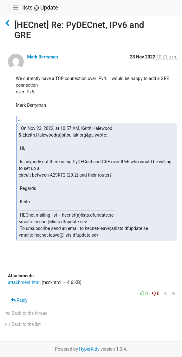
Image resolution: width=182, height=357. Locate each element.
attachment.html (24, 282)
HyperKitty (89, 349)
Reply (19, 300)
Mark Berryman (42, 56)
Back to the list (23, 324)
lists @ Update (40, 7)
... (20, 119)
